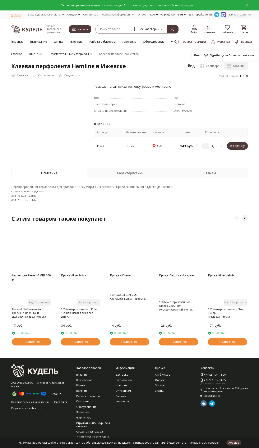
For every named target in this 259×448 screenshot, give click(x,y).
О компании (124, 380)
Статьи (160, 391)
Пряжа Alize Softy (73, 275)
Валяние (76, 42)
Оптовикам (90, 14)
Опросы (160, 385)
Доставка (122, 374)
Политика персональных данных (30, 401)
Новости (121, 385)
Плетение (129, 42)
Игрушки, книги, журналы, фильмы (93, 424)
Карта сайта (60, 401)
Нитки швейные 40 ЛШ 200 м (31, 277)
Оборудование (154, 42)
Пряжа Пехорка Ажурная (177, 275)
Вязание (17, 42)
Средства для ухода (89, 431)
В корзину (237, 146)
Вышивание (38, 42)
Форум (159, 380)
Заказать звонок (239, 14)
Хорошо (233, 442)
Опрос (142, 14)
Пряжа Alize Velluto (221, 275)
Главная (16, 54)
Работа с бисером (102, 42)
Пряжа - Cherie (120, 275)
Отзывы (121, 396)
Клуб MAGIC (162, 374)
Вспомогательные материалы (69, 54)
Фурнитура (83, 417)
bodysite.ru (34, 407)
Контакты (122, 401)
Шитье (59, 42)
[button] (237, 218)
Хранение (83, 412)
